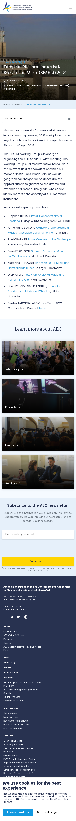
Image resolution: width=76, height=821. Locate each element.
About (7, 626)
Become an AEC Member (16, 724)
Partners (7, 639)
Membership (10, 708)
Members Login (11, 716)
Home (6, 104)
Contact (7, 643)
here (42, 308)
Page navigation (14, 118)
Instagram (26, 617)
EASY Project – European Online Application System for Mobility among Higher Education (19, 762)
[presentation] (38, 548)
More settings (47, 812)
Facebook (6, 617)
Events (18, 104)
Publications (10, 672)
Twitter (13, 617)
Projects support (11, 755)
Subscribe (36, 561)
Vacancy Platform (13, 744)
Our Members (10, 713)
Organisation (10, 631)
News (6, 657)
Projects (11, 407)
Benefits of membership (15, 720)
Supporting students (14, 776)
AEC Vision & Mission (14, 635)
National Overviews (13, 728)
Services (11, 483)
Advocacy (12, 369)
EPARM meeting (13, 62)
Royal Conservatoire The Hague (49, 239)
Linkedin (20, 617)
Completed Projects (13, 700)
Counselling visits (12, 740)
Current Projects (11, 696)
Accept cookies (17, 812)
